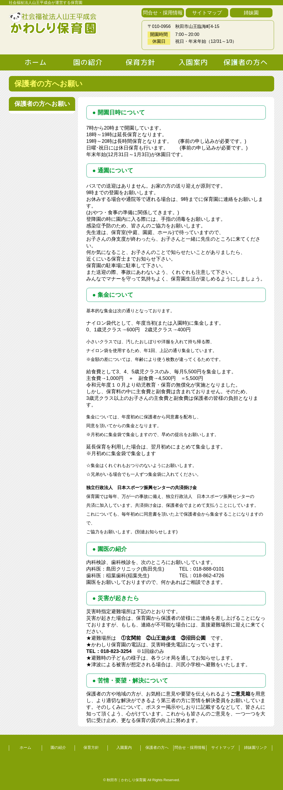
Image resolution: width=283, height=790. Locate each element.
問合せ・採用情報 (163, 12)
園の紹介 (58, 747)
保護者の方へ (157, 747)
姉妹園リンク (255, 747)
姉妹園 (251, 12)
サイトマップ (207, 12)
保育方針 (91, 747)
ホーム (25, 747)
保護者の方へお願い (42, 103)
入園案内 (124, 747)
